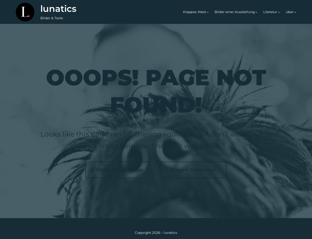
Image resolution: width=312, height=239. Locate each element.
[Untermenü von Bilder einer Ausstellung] (256, 12)
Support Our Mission (193, 169)
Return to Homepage (120, 169)
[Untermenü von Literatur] (279, 12)
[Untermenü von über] (295, 12)
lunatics (58, 8)
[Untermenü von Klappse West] (208, 12)
